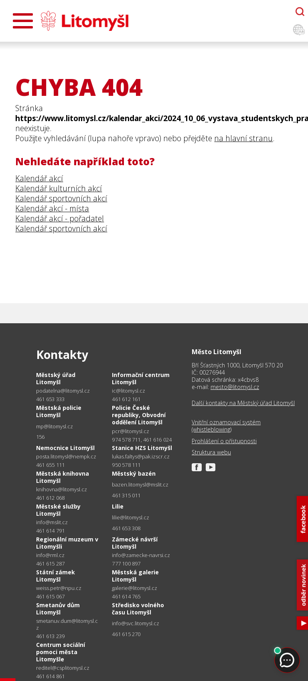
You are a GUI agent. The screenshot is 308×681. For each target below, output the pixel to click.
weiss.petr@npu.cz (58, 588)
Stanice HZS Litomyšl (142, 448)
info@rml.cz (50, 555)
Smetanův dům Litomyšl (58, 608)
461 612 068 (50, 497)
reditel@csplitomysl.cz (62, 668)
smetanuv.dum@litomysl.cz (67, 624)
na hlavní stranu (243, 138)
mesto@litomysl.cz (235, 387)
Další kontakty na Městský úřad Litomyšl (243, 403)
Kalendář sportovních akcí (61, 198)
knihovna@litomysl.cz (61, 489)
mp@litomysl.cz (54, 426)
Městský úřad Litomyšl (55, 378)
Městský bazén (134, 473)
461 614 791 (50, 530)
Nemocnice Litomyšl (65, 448)
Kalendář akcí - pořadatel (59, 218)
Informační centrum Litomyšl (141, 378)
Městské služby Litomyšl (58, 510)
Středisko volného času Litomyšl (138, 608)
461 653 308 (126, 528)
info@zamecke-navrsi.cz (141, 555)
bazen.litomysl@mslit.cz (140, 484)
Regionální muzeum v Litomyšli (67, 542)
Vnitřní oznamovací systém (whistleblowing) (226, 426)
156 (40, 436)
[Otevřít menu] (23, 20)
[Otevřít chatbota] (300, 11)
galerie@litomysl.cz (134, 588)
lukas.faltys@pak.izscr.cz (141, 456)
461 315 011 (126, 495)
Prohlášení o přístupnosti (224, 441)
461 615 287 (50, 563)
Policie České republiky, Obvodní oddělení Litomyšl (139, 415)
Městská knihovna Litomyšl (62, 477)
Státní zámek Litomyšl (55, 575)
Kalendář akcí (39, 178)
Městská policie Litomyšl (58, 411)
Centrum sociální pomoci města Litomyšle (60, 652)
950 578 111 (126, 464)
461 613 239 (50, 636)
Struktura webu (211, 452)
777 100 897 (126, 563)
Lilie (118, 506)
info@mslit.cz (52, 522)
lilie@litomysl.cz (130, 517)
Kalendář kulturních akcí (58, 188)
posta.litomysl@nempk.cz (66, 456)
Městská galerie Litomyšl (135, 575)
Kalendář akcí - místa (52, 208)
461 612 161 (126, 399)
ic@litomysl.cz (128, 390)
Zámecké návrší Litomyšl (135, 542)
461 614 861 (50, 676)
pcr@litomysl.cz (130, 431)
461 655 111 (50, 464)
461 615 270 (126, 634)
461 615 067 (50, 596)
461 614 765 (126, 596)
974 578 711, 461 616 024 (142, 439)
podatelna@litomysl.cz (63, 390)
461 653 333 (50, 399)
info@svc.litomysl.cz (135, 623)
